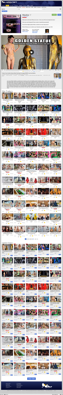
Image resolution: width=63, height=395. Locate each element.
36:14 (36, 289)
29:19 (36, 355)
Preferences (8, 384)
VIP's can (21, 75)
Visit (59, 14)
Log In (55, 390)
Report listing (34, 32)
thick (32, 75)
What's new (28, 7)
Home (3, 5)
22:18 (24, 368)
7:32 (36, 301)
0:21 (60, 98)
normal (34, 71)
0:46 (60, 182)
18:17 (48, 289)
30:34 (12, 289)
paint (30, 75)
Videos (20, 5)
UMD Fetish (44, 7)
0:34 (12, 98)
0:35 (36, 98)
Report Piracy (19, 384)
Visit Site (31, 379)
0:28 (12, 169)
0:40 (12, 134)
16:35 (12, 249)
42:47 (48, 301)
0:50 (60, 122)
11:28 (12, 328)
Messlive (25, 15)
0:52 (36, 134)
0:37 (48, 110)
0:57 (48, 206)
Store (24, 5)
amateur (38, 75)
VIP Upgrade (19, 383)
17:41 (48, 328)
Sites (7, 5)
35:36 (24, 355)
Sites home (19, 7)
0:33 (48, 134)
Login (31, 5)
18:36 (60, 276)
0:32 (24, 98)
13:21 (24, 289)
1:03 (24, 231)
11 (37, 239)
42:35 (12, 301)
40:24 (48, 368)
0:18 (36, 182)
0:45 (12, 206)
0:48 (48, 98)
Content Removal (19, 385)
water (34, 75)
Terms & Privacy (8, 386)
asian (41, 75)
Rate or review (25, 31)
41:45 (60, 355)
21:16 (24, 276)
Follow (54, 14)
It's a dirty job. (9, 3)
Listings (23, 7)
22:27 (12, 368)
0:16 (12, 110)
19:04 (12, 342)
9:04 (36, 276)
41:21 (36, 368)
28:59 (60, 342)
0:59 (60, 231)
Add (59, 78)
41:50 (36, 249)
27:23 (60, 368)
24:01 (60, 249)
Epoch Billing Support (49, 390)
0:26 (12, 182)
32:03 (48, 276)
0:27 (60, 110)
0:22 (60, 157)
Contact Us (8, 387)
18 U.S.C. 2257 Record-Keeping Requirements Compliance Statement (33, 390)
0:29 (48, 182)
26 (60, 69)
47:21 (24, 249)
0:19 (24, 110)
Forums (11, 5)
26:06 (12, 276)
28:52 (12, 355)
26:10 (60, 328)
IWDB (35, 7)
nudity (36, 75)
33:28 (60, 289)
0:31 (24, 157)
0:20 (36, 122)
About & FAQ (8, 383)
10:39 (36, 342)
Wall (28, 5)
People (16, 5)
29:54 (24, 328)
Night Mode (8, 385)
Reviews (39, 7)
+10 (35, 239)
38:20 (48, 249)
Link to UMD (19, 386)
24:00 (48, 355)
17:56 (48, 342)
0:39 (24, 182)
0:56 (48, 122)
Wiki (32, 7)
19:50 (36, 328)
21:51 (60, 301)
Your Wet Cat (47, 33)
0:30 (60, 169)
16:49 (24, 301)
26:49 (24, 342)
